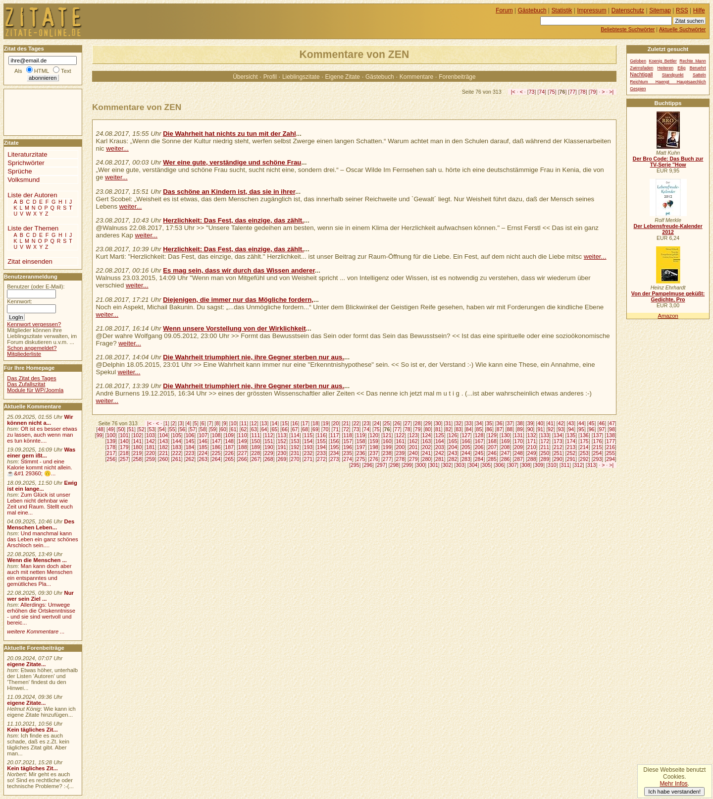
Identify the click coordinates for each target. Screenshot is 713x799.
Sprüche (19, 171)
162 (413, 441)
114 (295, 435)
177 (610, 441)
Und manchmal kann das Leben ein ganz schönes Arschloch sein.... (42, 539)
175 (584, 441)
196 (347, 447)
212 (558, 447)
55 (172, 429)
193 (308, 447)
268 (268, 459)
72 (346, 429)
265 (229, 459)
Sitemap (660, 10)
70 (326, 429)
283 (465, 459)
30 (438, 423)
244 (465, 453)
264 (216, 459)
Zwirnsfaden (641, 67)
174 (571, 441)
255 (610, 453)
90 (530, 429)
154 (308, 441)
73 (532, 92)
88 (509, 429)
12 (254, 423)
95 (581, 429)
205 (465, 447)
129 (492, 435)
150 (255, 441)
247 (505, 453)
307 (512, 465)
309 (539, 465)
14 (274, 423)
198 (373, 447)
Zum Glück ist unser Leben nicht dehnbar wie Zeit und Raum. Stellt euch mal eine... (40, 503)
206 (479, 447)
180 (137, 447)
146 (203, 441)
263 (203, 459)
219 (137, 453)
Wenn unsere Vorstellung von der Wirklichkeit (234, 328)
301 (433, 465)
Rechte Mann (692, 60)
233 (321, 453)
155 (321, 441)
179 (124, 447)
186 (216, 447)
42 (561, 423)
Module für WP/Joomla (35, 390)
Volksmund (23, 179)
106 (190, 435)
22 (356, 423)
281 (439, 459)
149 (242, 441)
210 (531, 447)
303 (460, 465)
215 (597, 447)
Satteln (699, 74)
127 (465, 435)
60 (223, 429)
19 (326, 423)
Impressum (592, 10)
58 (203, 429)
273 (334, 459)
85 (479, 429)
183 (176, 447)
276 (373, 459)
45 (592, 423)
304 (473, 465)
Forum (504, 10)
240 (413, 453)
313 (591, 465)
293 (597, 459)
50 (121, 429)
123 (413, 435)
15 (285, 423)
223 (190, 453)
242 (439, 453)
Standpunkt (673, 74)
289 (544, 459)
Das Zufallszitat (26, 384)
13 (264, 423)
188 (242, 447)
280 (426, 459)
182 (163, 447)
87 (500, 429)
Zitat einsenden (29, 261)
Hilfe (699, 10)
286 (505, 459)
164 (439, 441)
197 (360, 447)
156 (334, 441)
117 (334, 435)
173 (558, 441)
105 (176, 435)
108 (216, 435)
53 (152, 429)
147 (216, 441)
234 (334, 453)
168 (492, 441)
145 (190, 441)
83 (458, 429)
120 (373, 435)
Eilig (681, 67)
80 (428, 429)
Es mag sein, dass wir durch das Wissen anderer (239, 270)
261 (176, 459)
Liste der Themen (32, 228)
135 (571, 435)
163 (426, 441)
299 (407, 465)
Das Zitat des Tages (31, 378)
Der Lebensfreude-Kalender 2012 (667, 229)
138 (610, 435)
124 (426, 435)
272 (321, 459)
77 (572, 92)
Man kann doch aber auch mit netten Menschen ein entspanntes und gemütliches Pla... (39, 575)
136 (584, 435)
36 (500, 423)
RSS (682, 10)
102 (137, 435)
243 (453, 453)
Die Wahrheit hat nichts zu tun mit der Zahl (229, 133)
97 (602, 429)
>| (611, 92)
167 (479, 441)
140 (124, 441)
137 (597, 435)
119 (360, 435)
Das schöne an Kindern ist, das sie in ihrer (229, 191)
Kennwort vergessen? (34, 324)
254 (597, 453)
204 (453, 447)
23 (366, 423)
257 (124, 459)
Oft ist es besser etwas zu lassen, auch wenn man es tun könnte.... (42, 435)
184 (190, 447)
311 (565, 465)
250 (544, 453)
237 (373, 453)
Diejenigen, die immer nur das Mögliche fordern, (238, 299)
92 (551, 429)
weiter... (117, 148)
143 (163, 441)
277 (387, 459)
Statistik (562, 10)
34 (479, 423)
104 (163, 435)
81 (438, 429)
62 (244, 429)
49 (111, 429)
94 (571, 429)
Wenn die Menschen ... (37, 560)
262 (190, 459)
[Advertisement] (33, 111)
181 (150, 447)
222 (176, 453)
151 (268, 441)
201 (413, 447)
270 (295, 459)
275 (360, 459)
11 (244, 423)
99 (99, 435)
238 (387, 453)
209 (518, 447)
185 (203, 447)
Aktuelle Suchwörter (682, 29)
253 (584, 453)
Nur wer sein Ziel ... (40, 596)
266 (242, 459)
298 (394, 465)
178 (110, 447)
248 (518, 453)
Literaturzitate (27, 154)
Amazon (668, 316)
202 (426, 447)
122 (400, 435)
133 (544, 435)
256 (110, 459)
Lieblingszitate (301, 76)
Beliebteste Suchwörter (628, 29)
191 (281, 447)
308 (525, 465)
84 (469, 429)
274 (347, 459)
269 (281, 459)
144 (176, 441)
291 (571, 459)
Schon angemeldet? (31, 348)
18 (315, 423)
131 (518, 435)
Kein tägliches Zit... (32, 730)
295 (355, 465)
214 (584, 447)
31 (449, 423)
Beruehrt (698, 67)
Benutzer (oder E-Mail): (35, 286)
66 (285, 429)
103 (150, 435)
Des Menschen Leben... (40, 524)
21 (346, 423)
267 (255, 459)
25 (387, 423)
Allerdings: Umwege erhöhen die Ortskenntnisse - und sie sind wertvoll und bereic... (41, 614)
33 (469, 423)
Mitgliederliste (24, 354)
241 (426, 453)
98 (612, 429)
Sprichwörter (25, 163)
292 (584, 459)
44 (581, 423)
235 (347, 453)
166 (465, 441)
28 (418, 423)
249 (531, 453)
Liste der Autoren (32, 195)
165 (453, 441)
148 (229, 441)
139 (110, 441)
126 (453, 435)
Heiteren (665, 67)
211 (544, 447)
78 (583, 92)
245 (479, 453)
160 (387, 441)
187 (229, 447)
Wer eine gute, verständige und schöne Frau (232, 162)
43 (571, 423)
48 (100, 429)
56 (182, 429)
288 (531, 459)
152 (281, 441)
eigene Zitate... (26, 664)
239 (400, 453)
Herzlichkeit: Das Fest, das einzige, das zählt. (233, 220)
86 (489, 429)
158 (360, 441)
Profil (270, 76)
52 (142, 429)
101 (124, 435)
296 (367, 465)
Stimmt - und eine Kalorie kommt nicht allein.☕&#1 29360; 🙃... (39, 467)
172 (544, 441)
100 (110, 435)
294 (610, 459)
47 (612, 423)
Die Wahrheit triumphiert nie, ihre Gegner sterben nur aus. (253, 357)
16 (295, 423)
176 (597, 441)
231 (295, 453)
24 (377, 423)
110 (242, 435)
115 (308, 435)
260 (163, 459)
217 (110, 453)
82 (449, 429)
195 (334, 447)
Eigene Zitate (342, 76)
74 (542, 92)
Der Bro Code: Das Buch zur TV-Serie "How (668, 162)
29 (428, 423)
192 (295, 447)
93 (561, 429)
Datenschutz (627, 10)
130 (505, 435)
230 (281, 453)
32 (458, 423)
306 (499, 465)
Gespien (638, 88)
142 (150, 441)
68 (305, 429)
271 (308, 459)
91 (540, 429)
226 (229, 453)
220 (150, 453)
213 (571, 447)
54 (162, 429)
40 (540, 423)
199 (387, 447)
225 (216, 453)
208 (505, 447)
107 (203, 435)
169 (505, 441)
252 (571, 453)
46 (602, 423)
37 (509, 423)
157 (347, 441)
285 (492, 459)
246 (492, 453)
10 (234, 423)
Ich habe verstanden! (674, 792)
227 (242, 453)
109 (229, 435)
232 (308, 453)
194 (321, 447)
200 (400, 447)
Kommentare (416, 76)
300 (420, 465)
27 (407, 423)
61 (234, 429)
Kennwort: (19, 301)
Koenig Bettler (663, 60)
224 (203, 453)
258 (137, 459)
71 (336, 429)
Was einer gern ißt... (41, 452)
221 (163, 453)
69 (315, 429)
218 (124, 453)
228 (255, 453)
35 (489, 423)
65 (274, 429)
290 (558, 459)
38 (520, 423)
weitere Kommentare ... (35, 631)
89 (520, 429)
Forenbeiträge (457, 76)
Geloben (638, 60)
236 (360, 453)
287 (518, 459)
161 (400, 441)
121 (387, 435)
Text (66, 71)
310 (552, 465)
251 (558, 453)
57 (193, 429)
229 (268, 453)
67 (295, 429)
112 (268, 435)
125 (439, 435)
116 (321, 435)
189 (255, 447)
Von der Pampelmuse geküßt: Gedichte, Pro (668, 296)
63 (254, 429)
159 (373, 441)
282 (453, 459)
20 (336, 423)
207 (492, 447)
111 (255, 435)
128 (479, 435)
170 (518, 441)
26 (397, 423)
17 (305, 423)
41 (551, 423)
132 (531, 435)
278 (400, 459)
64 (264, 429)
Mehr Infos (673, 783)
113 (281, 435)
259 (150, 459)
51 (131, 429)
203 (439, 447)
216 (610, 447)
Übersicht (245, 76)
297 (381, 465)
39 (530, 423)
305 (486, 465)
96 (592, 429)
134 (558, 435)
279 (413, 459)
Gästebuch (379, 76)
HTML (41, 71)
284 (479, 459)
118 (347, 435)
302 (447, 465)
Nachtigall (641, 74)
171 (531, 441)
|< (513, 92)
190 (268, 447)
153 (295, 441)
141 (137, 441)
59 (213, 429)
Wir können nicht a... (40, 420)
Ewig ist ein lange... (42, 486)
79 (593, 92)
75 (552, 92)
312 (578, 465)
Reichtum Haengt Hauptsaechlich (668, 81)
